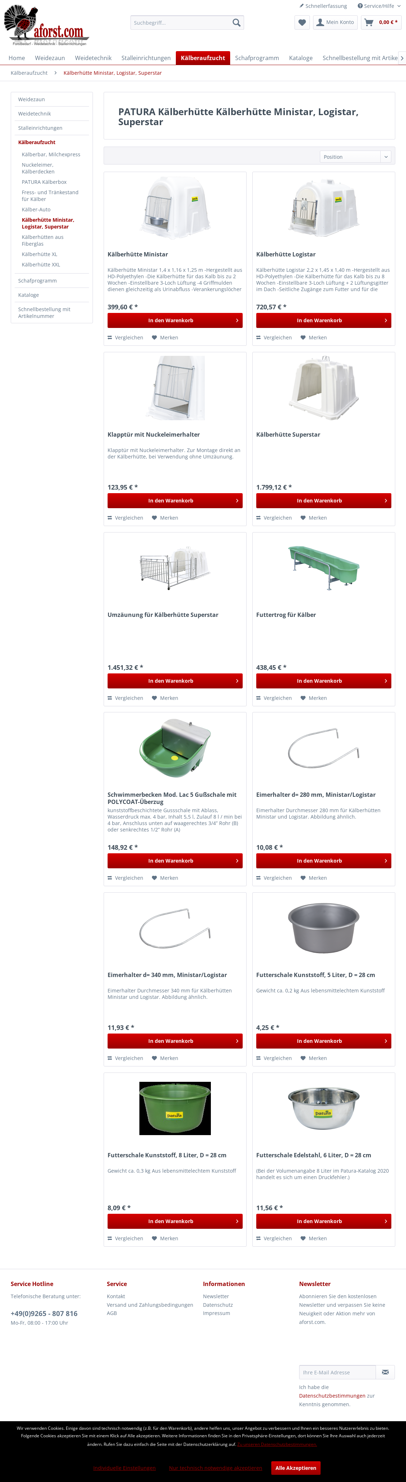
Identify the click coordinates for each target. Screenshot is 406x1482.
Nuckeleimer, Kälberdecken (38, 168)
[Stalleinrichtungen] (146, 58)
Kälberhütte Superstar (288, 434)
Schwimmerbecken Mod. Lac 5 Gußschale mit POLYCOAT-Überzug (172, 798)
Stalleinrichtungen (40, 127)
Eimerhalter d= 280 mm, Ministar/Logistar (316, 795)
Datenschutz (218, 1304)
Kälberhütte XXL (41, 264)
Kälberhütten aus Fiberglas (43, 240)
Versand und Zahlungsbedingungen (150, 1304)
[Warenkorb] (381, 22)
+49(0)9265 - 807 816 (44, 1313)
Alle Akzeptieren (296, 1467)
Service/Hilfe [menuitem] (377, 6)
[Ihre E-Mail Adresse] (337, 1372)
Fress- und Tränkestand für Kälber (50, 195)
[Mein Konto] (335, 22)
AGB (112, 1313)
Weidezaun (31, 99)
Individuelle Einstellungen (124, 1467)
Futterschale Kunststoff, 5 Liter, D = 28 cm (315, 975)
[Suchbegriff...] (187, 22)
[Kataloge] (301, 58)
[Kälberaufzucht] (203, 58)
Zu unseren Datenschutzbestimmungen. (277, 1444)
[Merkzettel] (302, 22)
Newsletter (216, 1296)
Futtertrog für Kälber (286, 615)
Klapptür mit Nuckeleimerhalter (154, 434)
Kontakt (116, 1296)
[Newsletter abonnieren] (385, 1372)
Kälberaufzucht (36, 142)
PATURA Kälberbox (44, 181)
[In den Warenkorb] (175, 320)
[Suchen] (236, 22)
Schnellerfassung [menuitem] (323, 6)
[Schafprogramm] (257, 58)
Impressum (216, 1313)
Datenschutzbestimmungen (332, 1395)
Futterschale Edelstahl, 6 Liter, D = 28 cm (313, 1155)
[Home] (17, 58)
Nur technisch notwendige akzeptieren (215, 1467)
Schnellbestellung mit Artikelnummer (44, 312)
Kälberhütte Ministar (138, 254)
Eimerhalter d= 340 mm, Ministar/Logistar (167, 975)
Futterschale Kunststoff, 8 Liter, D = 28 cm (167, 1155)
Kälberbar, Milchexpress (51, 154)
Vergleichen (125, 337)
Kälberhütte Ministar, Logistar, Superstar (48, 223)
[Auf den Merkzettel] (165, 337)
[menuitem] (187, 22)
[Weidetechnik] (93, 58)
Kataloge (28, 294)
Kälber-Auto (36, 209)
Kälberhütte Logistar (286, 254)
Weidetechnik (34, 113)
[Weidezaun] (50, 58)
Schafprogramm (37, 280)
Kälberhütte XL (39, 254)
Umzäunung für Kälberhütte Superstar (163, 615)
